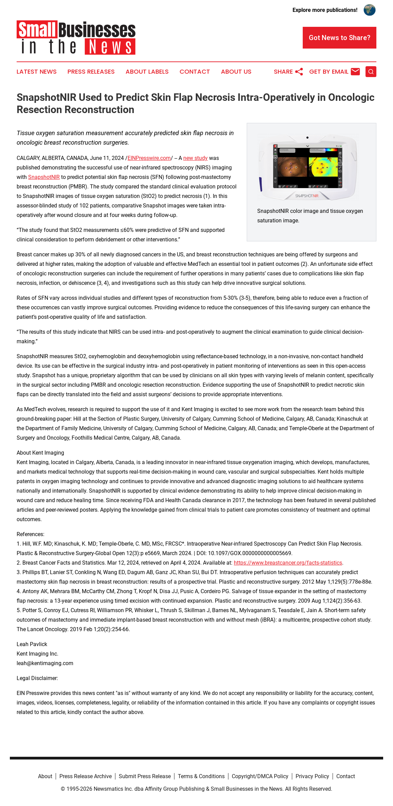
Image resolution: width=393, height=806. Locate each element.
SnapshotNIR (44, 177)
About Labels (147, 71)
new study (195, 158)
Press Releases (91, 71)
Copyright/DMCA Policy (260, 776)
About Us (236, 71)
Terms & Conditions (201, 776)
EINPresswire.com (149, 158)
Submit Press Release (145, 776)
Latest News (37, 71)
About (45, 776)
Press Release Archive (85, 776)
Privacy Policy (312, 776)
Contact (195, 71)
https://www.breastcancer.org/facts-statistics (288, 563)
